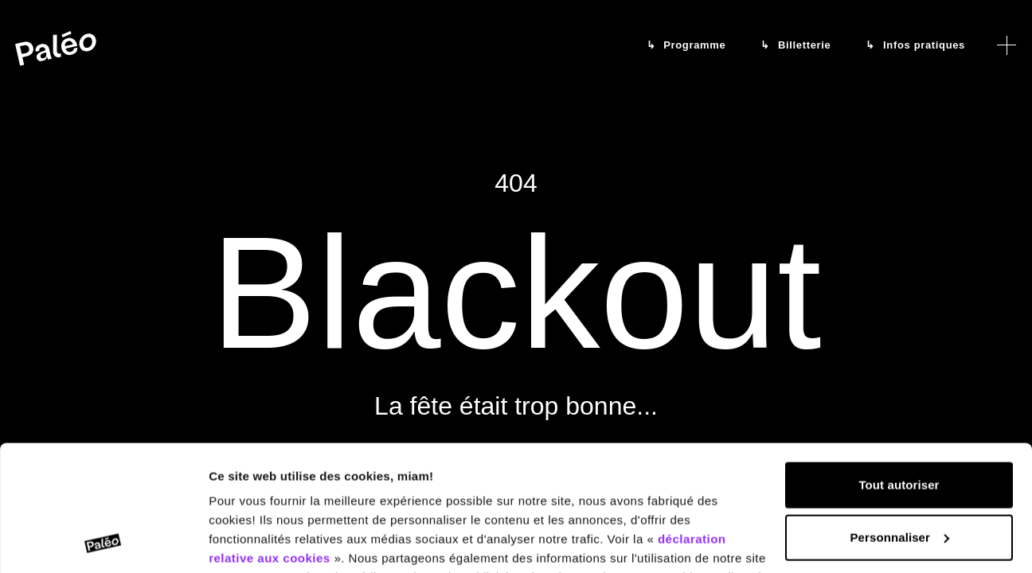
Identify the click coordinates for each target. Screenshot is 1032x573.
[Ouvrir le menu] (1006, 45)
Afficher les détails (262, 541)
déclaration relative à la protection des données (565, 498)
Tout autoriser (898, 367)
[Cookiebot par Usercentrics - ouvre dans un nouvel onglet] (103, 542)
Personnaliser (899, 419)
